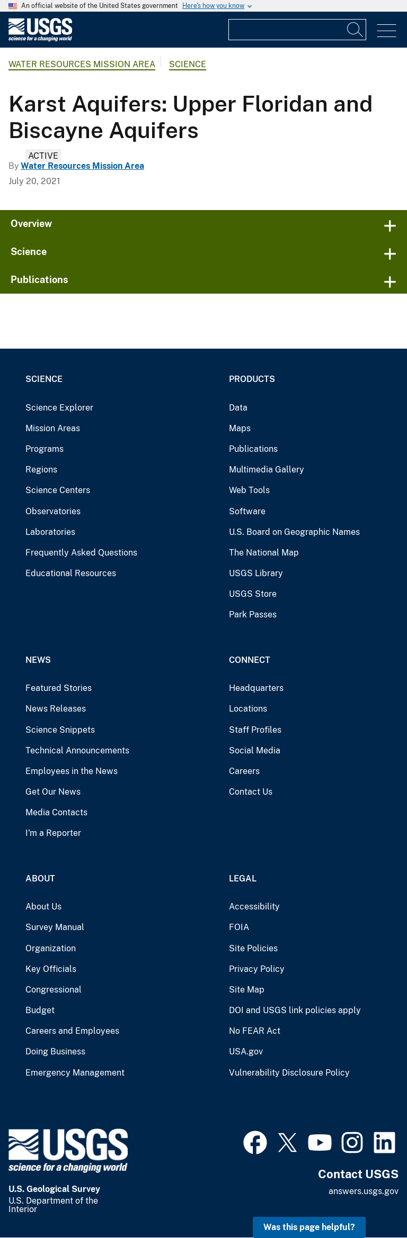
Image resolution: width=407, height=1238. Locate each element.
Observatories (53, 511)
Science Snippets (60, 730)
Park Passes (253, 614)
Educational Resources (70, 573)
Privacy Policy (257, 969)
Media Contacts (56, 812)
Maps (240, 428)
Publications (39, 279)
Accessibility (254, 907)
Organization (50, 948)
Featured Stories (58, 688)
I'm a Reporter (53, 833)
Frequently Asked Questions (81, 553)
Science (187, 64)
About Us (43, 907)
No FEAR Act (254, 1031)
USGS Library (256, 573)
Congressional (53, 990)
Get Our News (53, 792)
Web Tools (249, 490)
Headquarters (256, 688)
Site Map (246, 990)
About (40, 878)
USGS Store (253, 594)
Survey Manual (54, 927)
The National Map (264, 553)
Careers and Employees (72, 1031)
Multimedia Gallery (266, 470)
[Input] (297, 29)
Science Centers (57, 490)
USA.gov (246, 1051)
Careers (244, 771)
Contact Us (250, 792)
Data (238, 408)
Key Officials (50, 969)
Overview (31, 223)
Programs (44, 449)
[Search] (355, 29)
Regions (41, 470)
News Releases (55, 709)
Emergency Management (75, 1073)
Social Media (254, 750)
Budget (40, 1010)
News (38, 660)
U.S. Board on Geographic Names (294, 532)
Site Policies (253, 948)
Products (252, 379)
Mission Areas (52, 428)
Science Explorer (59, 408)
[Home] (40, 39)
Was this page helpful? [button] (309, 1227)
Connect (249, 660)
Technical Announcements (77, 750)
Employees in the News (71, 771)
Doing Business (55, 1051)
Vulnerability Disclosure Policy (289, 1073)
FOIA (239, 927)
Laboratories (50, 532)
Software (247, 511)
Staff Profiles (255, 730)
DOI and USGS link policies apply (295, 1010)
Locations (248, 709)
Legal (242, 878)
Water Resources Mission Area (81, 64)
